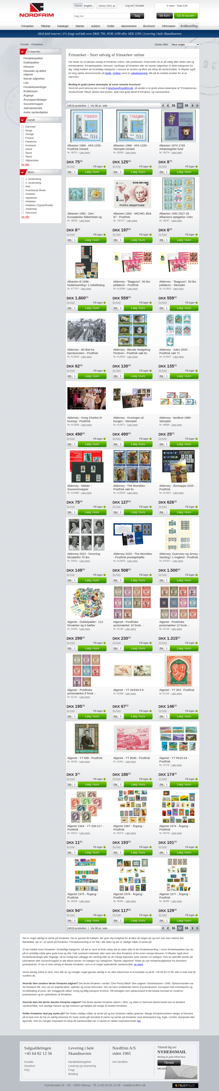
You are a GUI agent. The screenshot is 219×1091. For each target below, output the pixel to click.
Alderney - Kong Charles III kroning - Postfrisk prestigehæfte (84, 421)
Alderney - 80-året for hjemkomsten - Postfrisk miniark (82, 353)
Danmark (30, 126)
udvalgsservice (139, 73)
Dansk (78, 5)
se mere (138, 964)
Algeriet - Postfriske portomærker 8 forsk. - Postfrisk (81, 693)
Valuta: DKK (106, 6)
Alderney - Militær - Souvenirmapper (79, 487)
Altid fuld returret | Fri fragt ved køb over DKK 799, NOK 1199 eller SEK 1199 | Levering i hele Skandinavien (109, 33)
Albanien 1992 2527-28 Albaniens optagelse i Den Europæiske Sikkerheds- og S (178, 217)
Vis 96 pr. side (99, 105)
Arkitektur (30, 201)
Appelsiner (31, 197)
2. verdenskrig (33, 182)
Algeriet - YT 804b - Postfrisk (131, 758)
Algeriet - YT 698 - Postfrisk (85, 758)
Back (168, 106)
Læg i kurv (95, 172)
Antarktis (30, 193)
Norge (28, 130)
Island (28, 149)
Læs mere (162, 1068)
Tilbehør (45, 26)
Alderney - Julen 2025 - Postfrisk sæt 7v (174, 351)
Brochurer (149, 26)
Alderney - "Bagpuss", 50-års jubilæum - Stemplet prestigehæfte (177, 285)
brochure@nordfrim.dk (120, 88)
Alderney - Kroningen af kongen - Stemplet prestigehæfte (128, 421)
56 (173, 105)
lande (108, 73)
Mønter (80, 26)
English (88, 5)
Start (163, 106)
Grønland (30, 145)
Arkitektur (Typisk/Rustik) (39, 205)
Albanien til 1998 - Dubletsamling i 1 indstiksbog (86, 283)
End (197, 106)
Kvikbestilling (189, 26)
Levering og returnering (82, 1065)
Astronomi (31, 212)
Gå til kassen (186, 16)
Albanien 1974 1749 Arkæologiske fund (172, 147)
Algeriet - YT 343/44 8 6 (128, 689)
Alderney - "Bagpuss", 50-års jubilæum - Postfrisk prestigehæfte (131, 285)
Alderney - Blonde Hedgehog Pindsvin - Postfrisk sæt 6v (131, 351)
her (139, 1020)
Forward (192, 106)
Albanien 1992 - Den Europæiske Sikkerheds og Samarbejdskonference (84, 217)
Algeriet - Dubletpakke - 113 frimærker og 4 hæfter (85, 623)
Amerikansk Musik (35, 190)
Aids (27, 186)
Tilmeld (171, 1063)
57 (180, 105)
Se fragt (71, 166)
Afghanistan (32, 160)
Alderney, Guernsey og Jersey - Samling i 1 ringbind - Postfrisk (179, 555)
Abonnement (128, 26)
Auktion (95, 26)
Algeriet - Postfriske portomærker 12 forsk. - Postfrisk (174, 625)
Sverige (29, 134)
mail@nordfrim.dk (134, 1085)
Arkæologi (31, 208)
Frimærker (27, 26)
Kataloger (63, 26)
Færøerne (31, 141)
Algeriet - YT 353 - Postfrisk (176, 689)
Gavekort (29, 1065)
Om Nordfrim (120, 1061)
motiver (117, 73)
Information (168, 26)
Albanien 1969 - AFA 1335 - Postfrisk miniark (85, 147)
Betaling (73, 1073)
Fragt (71, 1069)
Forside (25, 44)
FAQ (27, 1069)
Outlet (110, 26)
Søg (138, 16)
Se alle (25, 164)
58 (186, 105)
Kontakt (139, 5)
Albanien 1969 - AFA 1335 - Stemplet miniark (130, 147)
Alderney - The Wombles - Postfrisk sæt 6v (130, 487)
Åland (28, 152)
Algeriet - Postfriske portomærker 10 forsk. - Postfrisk (128, 625)
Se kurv (165, 16)
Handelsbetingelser (79, 1061)
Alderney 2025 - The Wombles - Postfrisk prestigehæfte (132, 555)
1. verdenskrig (33, 179)
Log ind (129, 5)
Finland (29, 137)
